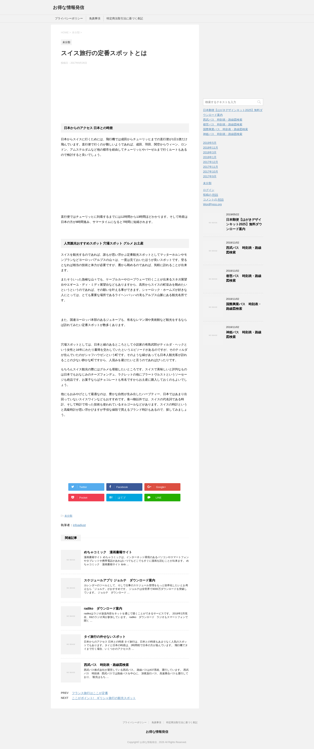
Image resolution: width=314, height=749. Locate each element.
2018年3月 (209, 152)
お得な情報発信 (68, 7)
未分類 (68, 515)
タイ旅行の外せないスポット (105, 636)
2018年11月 (210, 147)
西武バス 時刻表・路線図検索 (106, 665)
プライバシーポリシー (69, 18)
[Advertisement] (125, 94)
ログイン (208, 190)
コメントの (213, 199)
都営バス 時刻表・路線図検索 (222, 124)
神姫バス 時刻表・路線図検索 (222, 134)
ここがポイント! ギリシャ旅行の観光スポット (104, 698)
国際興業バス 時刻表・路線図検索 (225, 129)
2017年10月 (210, 171)
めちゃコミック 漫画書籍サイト (108, 552)
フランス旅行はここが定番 (90, 693)
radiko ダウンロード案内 (103, 608)
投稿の (210, 195)
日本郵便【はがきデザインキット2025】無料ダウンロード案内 (244, 224)
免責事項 (94, 18)
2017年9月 (209, 176)
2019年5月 (209, 142)
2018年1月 (209, 157)
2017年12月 (210, 162)
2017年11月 (210, 166)
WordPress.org (212, 204)
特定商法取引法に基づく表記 (125, 18)
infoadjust (79, 525)
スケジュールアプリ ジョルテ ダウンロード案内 (119, 580)
